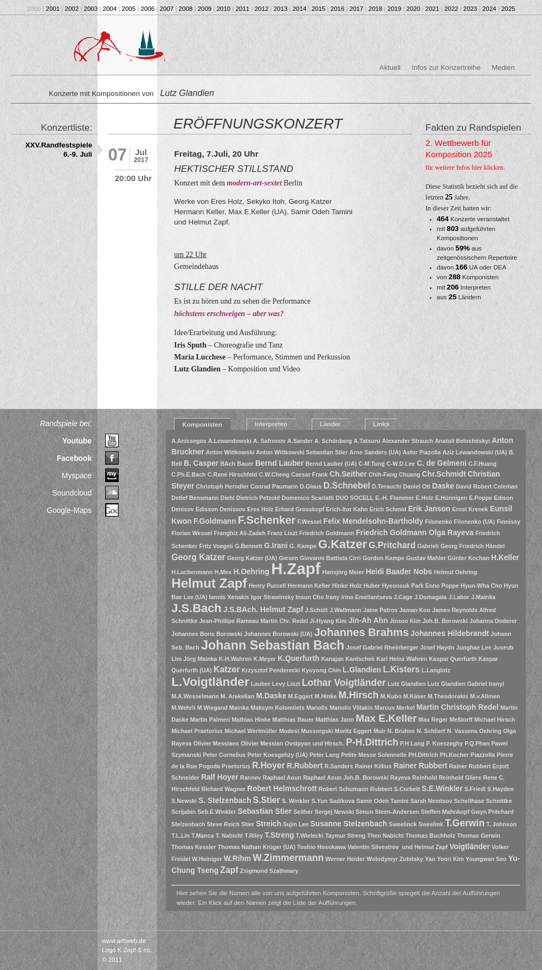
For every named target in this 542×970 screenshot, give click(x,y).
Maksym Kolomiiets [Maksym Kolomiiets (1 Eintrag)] (277, 707)
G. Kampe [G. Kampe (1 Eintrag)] (303, 546)
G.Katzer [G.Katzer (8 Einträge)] (342, 544)
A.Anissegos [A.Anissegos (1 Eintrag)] (189, 441)
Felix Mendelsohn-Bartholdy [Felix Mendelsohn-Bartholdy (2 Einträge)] (373, 521)
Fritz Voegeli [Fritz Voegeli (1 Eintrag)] (216, 546)
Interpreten (271, 424)
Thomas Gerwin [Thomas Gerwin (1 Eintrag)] (478, 835)
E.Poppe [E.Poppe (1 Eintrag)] (480, 497)
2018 (376, 8)
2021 (432, 8)
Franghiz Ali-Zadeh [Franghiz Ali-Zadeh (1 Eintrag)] (240, 533)
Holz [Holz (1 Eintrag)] (356, 585)
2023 (470, 8)
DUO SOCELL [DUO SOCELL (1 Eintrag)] (354, 497)
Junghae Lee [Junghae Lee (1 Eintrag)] (474, 647)
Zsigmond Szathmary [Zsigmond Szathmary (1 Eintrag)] (269, 871)
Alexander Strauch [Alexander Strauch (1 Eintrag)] (407, 441)
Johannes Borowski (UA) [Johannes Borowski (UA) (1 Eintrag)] (278, 634)
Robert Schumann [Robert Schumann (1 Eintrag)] (344, 789)
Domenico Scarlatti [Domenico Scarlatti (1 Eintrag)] (307, 497)
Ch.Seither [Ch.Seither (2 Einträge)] (348, 474)
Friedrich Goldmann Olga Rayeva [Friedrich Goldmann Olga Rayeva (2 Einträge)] (414, 533)
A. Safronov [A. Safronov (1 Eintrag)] (269, 441)
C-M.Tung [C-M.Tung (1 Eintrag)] (372, 463)
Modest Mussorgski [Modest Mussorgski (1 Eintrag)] (306, 731)
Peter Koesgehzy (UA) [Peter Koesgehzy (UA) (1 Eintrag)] (277, 754)
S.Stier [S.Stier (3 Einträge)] (266, 800)
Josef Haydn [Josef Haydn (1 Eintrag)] (437, 647)
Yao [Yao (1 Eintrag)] (430, 859)
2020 (413, 8)
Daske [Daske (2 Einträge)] (443, 486)
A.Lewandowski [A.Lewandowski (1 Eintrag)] (229, 441)
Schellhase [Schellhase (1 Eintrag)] (469, 801)
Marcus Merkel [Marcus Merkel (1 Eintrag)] (395, 707)
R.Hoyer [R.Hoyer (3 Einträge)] (268, 765)
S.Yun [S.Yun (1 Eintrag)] (320, 801)
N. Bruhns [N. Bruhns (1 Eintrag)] (401, 731)
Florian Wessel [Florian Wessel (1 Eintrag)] (191, 533)
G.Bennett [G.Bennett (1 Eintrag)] (248, 546)
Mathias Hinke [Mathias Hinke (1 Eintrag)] (250, 719)
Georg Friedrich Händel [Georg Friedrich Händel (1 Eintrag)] (473, 546)
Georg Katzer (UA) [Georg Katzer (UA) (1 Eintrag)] (252, 558)
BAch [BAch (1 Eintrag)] (227, 463)
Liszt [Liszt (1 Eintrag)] (293, 683)
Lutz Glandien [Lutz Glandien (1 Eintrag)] (406, 683)
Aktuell (390, 67)
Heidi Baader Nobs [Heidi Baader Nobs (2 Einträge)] (399, 572)
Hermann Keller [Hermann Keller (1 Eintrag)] (309, 585)
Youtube (77, 440)
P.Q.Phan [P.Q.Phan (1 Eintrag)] (476, 743)
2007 (167, 8)
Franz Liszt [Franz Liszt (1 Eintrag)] (282, 533)
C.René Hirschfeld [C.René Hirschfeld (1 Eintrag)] (232, 474)
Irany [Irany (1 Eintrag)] (332, 597)
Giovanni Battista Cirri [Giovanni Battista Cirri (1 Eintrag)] (330, 558)
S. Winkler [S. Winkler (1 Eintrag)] (295, 801)
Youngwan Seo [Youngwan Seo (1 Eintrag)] (486, 859)
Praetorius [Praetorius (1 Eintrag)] (236, 766)
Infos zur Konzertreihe (446, 67)
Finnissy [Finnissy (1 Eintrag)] (508, 521)
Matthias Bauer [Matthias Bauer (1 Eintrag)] (292, 719)
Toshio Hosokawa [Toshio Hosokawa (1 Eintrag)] (321, 847)
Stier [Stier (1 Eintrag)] (247, 824)
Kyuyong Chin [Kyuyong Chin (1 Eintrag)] (321, 670)
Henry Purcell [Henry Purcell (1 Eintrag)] (267, 585)
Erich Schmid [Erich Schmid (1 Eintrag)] (388, 509)
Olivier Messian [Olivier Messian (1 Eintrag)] (262, 743)
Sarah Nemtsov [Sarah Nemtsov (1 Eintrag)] (431, 801)
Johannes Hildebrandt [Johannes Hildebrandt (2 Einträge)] (450, 633)
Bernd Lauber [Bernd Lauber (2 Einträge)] (279, 463)
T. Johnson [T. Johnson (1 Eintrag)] (501, 824)
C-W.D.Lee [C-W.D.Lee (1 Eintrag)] (400, 463)
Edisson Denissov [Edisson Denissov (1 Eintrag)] (221, 509)
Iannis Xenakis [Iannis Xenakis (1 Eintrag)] (229, 597)
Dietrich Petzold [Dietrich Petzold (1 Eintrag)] (258, 497)
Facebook (74, 458)
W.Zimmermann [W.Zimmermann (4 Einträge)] (288, 857)
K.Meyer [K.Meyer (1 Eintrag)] (265, 659)
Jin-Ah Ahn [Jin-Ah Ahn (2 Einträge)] (368, 620)
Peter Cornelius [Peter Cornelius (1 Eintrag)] (224, 754)
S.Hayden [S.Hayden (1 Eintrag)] (500, 789)
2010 (224, 8)
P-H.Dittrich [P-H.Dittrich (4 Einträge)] (372, 742)
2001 (53, 8)
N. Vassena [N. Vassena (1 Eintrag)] (462, 731)
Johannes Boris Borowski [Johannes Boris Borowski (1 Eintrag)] (206, 634)
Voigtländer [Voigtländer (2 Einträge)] (469, 847)
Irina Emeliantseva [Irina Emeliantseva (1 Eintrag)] (366, 597)
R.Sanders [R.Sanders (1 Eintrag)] (339, 766)
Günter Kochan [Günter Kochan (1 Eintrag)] (468, 558)
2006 (148, 8)
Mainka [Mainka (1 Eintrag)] (239, 707)
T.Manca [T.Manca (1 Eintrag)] (202, 835)
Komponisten (202, 424)
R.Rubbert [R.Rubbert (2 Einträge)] (305, 766)
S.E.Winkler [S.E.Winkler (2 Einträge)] (442, 789)
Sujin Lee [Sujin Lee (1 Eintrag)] (295, 824)
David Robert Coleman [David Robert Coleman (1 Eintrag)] (487, 486)
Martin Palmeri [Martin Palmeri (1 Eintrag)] (210, 719)
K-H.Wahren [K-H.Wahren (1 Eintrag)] (235, 659)
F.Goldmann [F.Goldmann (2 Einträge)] (214, 521)
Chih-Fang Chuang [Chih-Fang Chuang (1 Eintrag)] (394, 474)
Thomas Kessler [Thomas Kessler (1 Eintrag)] (193, 847)
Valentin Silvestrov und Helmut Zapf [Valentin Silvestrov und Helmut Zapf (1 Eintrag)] (397, 847)
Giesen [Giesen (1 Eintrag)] (288, 558)
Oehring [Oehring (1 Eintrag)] (490, 731)
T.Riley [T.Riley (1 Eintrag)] (253, 835)
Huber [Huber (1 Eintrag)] (372, 585)
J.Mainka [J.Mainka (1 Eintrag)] (483, 597)
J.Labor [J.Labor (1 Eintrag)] (459, 597)
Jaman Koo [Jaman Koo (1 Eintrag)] (414, 610)
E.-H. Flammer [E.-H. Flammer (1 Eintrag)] (394, 497)
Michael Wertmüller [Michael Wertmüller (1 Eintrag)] (251, 731)
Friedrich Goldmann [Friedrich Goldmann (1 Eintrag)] (326, 533)
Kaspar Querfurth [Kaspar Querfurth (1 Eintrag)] (452, 659)
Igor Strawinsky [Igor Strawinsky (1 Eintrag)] (272, 597)
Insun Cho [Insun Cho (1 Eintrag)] (310, 597)
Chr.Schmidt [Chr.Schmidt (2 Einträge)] (444, 474)
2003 (91, 8)
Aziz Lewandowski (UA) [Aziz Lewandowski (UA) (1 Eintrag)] (474, 452)
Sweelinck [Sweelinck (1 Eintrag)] (403, 824)
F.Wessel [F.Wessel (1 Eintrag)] (310, 521)
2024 (489, 8)
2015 (319, 8)
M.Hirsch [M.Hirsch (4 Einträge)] (358, 695)
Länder (330, 424)
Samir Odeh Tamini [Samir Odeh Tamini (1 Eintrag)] (382, 801)
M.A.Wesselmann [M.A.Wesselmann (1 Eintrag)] (194, 696)
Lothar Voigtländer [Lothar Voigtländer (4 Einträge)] (344, 682)
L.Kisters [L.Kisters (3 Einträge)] (401, 669)
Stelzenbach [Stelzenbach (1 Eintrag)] (188, 824)
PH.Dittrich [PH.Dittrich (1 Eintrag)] (423, 754)
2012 (262, 8)
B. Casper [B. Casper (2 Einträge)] (201, 463)
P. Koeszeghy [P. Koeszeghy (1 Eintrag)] (444, 743)
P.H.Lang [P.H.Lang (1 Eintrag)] (412, 743)
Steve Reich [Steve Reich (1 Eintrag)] (223, 824)
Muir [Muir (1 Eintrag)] (379, 731)
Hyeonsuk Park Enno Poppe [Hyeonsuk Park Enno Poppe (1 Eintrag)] (420, 585)
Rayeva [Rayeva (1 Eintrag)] (400, 777)
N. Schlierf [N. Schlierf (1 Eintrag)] (431, 731)
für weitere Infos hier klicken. (465, 167)
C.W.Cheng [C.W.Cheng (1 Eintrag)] (274, 474)
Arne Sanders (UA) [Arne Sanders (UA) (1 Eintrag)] (375, 452)
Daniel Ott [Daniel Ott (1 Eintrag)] (416, 486)
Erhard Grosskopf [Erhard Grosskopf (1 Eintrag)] (300, 509)
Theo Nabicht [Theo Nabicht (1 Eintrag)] (385, 835)
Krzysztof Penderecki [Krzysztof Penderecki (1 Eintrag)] (271, 670)
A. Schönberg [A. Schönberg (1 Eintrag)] (333, 441)
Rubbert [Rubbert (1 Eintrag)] (381, 789)
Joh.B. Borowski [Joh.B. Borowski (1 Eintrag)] (445, 621)
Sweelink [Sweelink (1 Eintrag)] (430, 824)
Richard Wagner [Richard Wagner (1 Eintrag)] (224, 789)
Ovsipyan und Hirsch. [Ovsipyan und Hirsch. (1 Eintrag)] (314, 743)
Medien (503, 67)
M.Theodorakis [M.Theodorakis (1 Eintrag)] (448, 696)
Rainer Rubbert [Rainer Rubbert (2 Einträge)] (420, 766)
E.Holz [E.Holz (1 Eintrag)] (425, 497)
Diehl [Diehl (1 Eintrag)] (227, 497)
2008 (186, 8)
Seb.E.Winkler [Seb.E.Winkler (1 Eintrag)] (216, 811)
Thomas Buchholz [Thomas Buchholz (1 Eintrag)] (430, 835)
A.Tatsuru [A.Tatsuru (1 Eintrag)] (367, 441)
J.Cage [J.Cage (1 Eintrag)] (402, 597)
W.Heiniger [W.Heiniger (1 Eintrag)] (207, 859)
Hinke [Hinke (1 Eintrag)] (340, 585)
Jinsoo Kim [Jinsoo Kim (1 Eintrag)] (405, 621)
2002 (72, 8)
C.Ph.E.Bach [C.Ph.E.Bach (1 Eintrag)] (188, 474)
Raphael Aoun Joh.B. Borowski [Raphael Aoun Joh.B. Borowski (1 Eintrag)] (346, 777)
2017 (357, 8)
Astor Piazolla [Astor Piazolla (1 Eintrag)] (422, 452)
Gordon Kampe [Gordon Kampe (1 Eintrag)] (383, 558)
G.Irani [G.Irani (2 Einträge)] (276, 546)
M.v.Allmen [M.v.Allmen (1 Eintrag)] (485, 696)
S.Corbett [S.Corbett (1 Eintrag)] (407, 789)
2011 (243, 8)
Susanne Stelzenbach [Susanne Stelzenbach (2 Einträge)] (349, 824)
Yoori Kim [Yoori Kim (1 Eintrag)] (450, 859)
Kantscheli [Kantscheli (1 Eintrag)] (360, 659)
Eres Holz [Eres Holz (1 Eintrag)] (260, 509)
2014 (300, 8)
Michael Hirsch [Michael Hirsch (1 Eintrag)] (494, 719)
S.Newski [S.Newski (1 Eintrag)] (184, 801)
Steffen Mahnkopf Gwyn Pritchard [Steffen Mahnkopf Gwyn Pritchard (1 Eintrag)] (467, 811)
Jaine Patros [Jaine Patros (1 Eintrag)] (380, 610)
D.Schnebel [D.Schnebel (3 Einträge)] (347, 485)
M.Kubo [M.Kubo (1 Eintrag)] (391, 696)
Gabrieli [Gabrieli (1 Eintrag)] (428, 546)
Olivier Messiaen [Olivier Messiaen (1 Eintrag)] (216, 743)
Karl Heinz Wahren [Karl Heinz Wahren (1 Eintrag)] (401, 659)
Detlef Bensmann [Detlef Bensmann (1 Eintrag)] (194, 497)
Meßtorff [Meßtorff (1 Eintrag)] (461, 719)
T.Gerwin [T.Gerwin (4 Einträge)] (465, 823)
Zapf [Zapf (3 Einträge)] (229, 870)
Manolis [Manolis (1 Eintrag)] (317, 707)
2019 (395, 8)
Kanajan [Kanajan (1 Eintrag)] (332, 659)
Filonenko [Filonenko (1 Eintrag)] (438, 521)
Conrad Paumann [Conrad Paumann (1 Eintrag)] (274, 486)
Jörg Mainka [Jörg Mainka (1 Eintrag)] (200, 659)
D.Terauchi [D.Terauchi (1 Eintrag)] (386, 486)
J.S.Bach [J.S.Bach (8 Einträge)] (196, 608)
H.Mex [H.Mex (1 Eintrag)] (223, 572)
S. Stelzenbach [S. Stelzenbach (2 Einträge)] (224, 800)
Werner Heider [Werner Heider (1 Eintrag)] (345, 859)
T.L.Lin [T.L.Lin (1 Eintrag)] (180, 835)
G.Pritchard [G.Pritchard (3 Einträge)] (392, 545)
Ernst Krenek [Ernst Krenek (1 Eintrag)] (470, 509)
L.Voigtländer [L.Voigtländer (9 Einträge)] (210, 681)
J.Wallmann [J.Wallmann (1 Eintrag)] (346, 610)
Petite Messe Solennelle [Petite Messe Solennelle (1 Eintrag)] (373, 754)
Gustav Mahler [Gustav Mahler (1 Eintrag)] (426, 558)
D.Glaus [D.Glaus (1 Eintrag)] (310, 486)
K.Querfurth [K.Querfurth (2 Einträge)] (298, 658)
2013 (281, 8)
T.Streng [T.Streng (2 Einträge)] (279, 835)
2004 (110, 8)
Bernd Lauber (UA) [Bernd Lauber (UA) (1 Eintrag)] (331, 463)
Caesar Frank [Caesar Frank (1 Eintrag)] (309, 474)
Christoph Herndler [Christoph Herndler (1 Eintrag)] (222, 486)
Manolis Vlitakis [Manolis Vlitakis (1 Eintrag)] (351, 707)
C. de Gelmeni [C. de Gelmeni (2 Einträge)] (442, 463)
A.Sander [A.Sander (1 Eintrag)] (300, 441)
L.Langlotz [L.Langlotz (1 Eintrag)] (435, 670)
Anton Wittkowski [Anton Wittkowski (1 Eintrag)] (230, 452)
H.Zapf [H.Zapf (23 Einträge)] (295, 568)
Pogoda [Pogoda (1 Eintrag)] (209, 766)
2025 (508, 8)
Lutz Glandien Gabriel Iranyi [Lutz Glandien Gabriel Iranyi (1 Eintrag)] (466, 683)
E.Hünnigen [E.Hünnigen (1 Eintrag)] (451, 497)
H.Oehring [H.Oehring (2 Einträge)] (251, 572)
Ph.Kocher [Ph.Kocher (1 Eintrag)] (454, 754)
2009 (205, 8)
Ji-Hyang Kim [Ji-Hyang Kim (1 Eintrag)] (327, 621)
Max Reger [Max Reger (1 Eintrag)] (433, 719)
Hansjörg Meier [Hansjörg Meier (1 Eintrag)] (343, 572)
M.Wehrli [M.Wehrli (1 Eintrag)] (183, 707)
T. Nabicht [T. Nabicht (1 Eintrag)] (229, 835)
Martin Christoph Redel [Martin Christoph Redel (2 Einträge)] (457, 707)
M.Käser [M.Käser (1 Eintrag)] (414, 696)
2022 (451, 8)
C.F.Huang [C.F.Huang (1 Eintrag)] (482, 463)
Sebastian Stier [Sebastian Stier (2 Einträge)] (265, 811)
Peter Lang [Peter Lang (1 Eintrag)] (324, 754)
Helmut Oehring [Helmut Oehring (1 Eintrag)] (455, 572)
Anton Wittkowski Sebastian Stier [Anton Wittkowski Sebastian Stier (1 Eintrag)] (301, 452)
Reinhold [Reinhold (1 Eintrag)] (424, 777)
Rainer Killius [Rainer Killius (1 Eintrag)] (373, 766)
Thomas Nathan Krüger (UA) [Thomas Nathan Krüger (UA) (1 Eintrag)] (256, 847)
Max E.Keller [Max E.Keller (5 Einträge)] (386, 718)
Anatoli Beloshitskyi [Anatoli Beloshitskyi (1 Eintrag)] (462, 441)
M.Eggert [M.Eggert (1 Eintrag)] (300, 696)
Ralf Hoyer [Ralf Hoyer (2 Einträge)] (219, 777)
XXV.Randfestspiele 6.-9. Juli (58, 149)
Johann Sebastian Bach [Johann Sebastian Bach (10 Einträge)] (272, 645)
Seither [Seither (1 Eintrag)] (303, 811)
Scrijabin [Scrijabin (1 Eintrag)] (183, 811)
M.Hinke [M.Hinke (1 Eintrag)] (325, 696)
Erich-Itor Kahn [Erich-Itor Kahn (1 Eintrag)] (346, 509)
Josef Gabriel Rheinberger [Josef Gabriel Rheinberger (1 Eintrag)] (382, 647)
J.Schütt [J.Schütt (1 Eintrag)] (316, 610)
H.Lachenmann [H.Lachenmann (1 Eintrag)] (191, 572)
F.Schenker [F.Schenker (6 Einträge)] (266, 520)
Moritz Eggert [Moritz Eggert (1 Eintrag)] (353, 731)
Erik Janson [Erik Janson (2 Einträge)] (429, 509)
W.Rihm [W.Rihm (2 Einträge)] (237, 859)
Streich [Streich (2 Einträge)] (268, 824)
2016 (338, 8)
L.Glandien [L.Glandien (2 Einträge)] (362, 670)
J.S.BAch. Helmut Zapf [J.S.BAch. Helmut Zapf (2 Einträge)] (263, 610)
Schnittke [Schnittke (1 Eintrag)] (499, 801)
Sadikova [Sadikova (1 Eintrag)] (341, 801)
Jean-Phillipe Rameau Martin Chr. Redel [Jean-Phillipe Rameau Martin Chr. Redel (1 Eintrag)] (253, 621)
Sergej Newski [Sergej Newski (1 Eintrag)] (334, 811)
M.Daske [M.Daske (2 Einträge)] (271, 696)
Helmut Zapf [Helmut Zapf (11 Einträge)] (209, 583)
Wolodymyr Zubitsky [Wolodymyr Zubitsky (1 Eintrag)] (394, 859)
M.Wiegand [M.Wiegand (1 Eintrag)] (212, 707)
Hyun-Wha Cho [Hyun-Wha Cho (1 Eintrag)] (481, 585)
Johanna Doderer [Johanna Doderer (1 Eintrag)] (493, 621)
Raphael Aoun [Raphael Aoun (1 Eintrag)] (282, 777)
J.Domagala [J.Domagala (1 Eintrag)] (430, 597)
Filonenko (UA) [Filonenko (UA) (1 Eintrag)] (474, 521)
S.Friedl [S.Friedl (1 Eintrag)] (475, 789)
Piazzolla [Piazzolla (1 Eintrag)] (482, 754)
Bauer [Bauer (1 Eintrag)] (245, 463)
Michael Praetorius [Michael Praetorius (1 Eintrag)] (197, 731)
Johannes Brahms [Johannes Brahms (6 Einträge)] (361, 632)
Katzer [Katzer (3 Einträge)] (227, 669)
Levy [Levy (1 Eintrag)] (278, 683)
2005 (129, 8)
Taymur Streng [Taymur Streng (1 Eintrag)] (345, 835)
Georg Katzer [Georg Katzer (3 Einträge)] (198, 557)
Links (381, 424)
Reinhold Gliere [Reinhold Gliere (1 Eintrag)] (459, 777)
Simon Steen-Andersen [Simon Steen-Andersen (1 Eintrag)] (387, 811)
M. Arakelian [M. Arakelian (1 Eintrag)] (237, 696)
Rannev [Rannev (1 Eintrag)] (250, 777)
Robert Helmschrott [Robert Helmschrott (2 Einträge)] (282, 789)
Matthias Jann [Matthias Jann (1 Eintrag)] (334, 719)
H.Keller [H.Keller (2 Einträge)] (505, 558)
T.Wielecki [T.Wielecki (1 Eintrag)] (310, 835)
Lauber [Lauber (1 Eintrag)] (260, 683)
